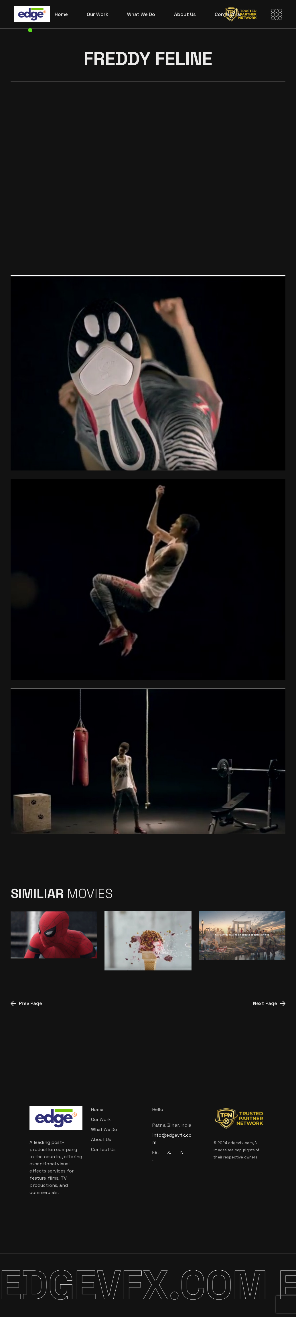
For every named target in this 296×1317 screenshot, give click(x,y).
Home (97, 1109)
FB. (155, 1152)
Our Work (101, 1119)
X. (169, 1152)
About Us (101, 1139)
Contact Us (103, 1149)
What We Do (104, 1129)
